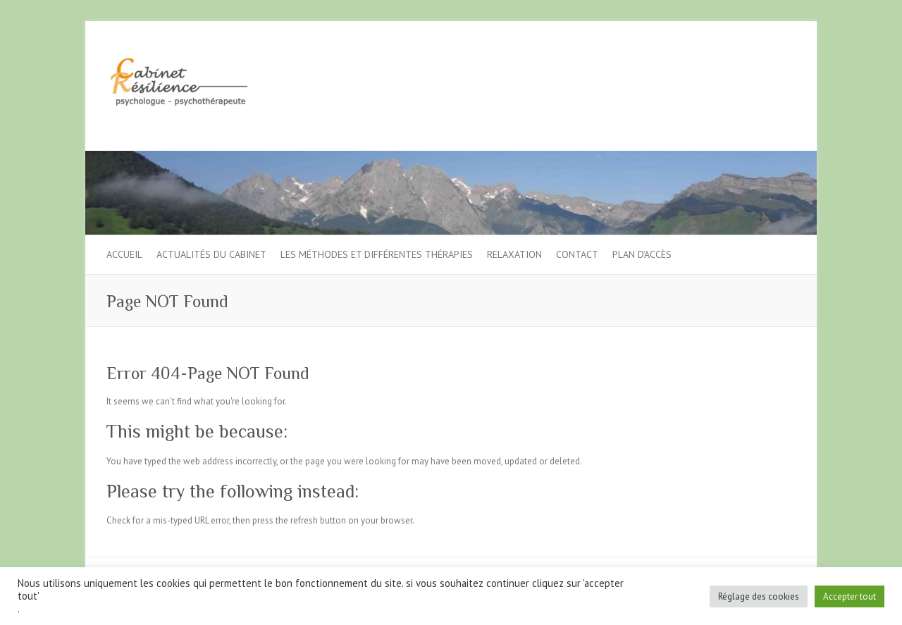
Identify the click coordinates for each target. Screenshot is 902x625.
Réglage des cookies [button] (758, 596)
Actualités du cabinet (211, 254)
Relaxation (514, 254)
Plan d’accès (642, 254)
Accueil (124, 254)
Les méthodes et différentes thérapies (376, 254)
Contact (577, 254)
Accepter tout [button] (849, 596)
